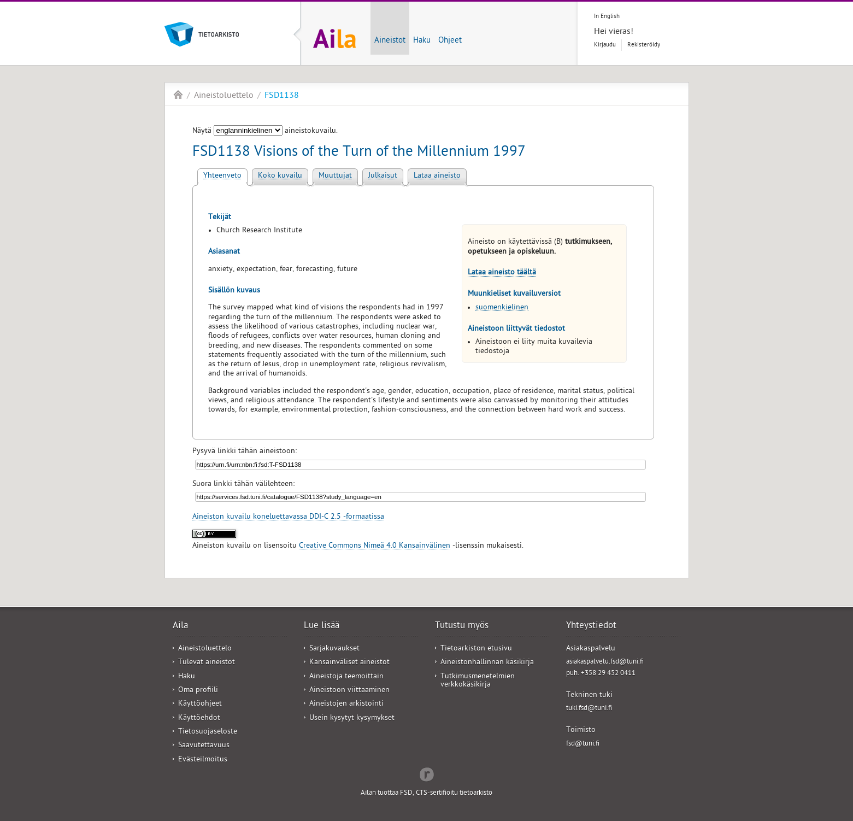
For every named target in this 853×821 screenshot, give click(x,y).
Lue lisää (321, 626)
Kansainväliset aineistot (349, 662)
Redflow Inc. (426, 773)
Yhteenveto (222, 176)
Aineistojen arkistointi (346, 704)
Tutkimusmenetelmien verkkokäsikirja (477, 681)
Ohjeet (450, 41)
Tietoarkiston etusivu (476, 649)
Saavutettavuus (204, 745)
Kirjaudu (605, 45)
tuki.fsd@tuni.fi (589, 709)
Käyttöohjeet (200, 704)
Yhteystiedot (591, 626)
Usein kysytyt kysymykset (352, 718)
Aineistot (389, 41)
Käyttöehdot (199, 718)
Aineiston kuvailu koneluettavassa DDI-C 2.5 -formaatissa (288, 517)
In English (607, 17)
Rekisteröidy (643, 45)
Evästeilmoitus (202, 760)
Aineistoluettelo (224, 96)
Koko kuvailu (280, 176)
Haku (422, 41)
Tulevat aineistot (206, 662)
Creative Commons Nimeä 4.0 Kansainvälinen (374, 546)
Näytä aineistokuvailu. (265, 131)
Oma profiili (198, 690)
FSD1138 (281, 96)
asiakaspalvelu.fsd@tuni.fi (605, 662)
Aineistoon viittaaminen (349, 690)
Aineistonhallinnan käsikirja (487, 662)
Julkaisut (382, 176)
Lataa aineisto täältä (502, 273)
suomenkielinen (501, 308)
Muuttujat (335, 176)
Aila (178, 94)
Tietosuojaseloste (207, 732)
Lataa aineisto (437, 176)
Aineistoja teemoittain (346, 677)
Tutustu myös (462, 626)
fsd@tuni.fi (582, 744)
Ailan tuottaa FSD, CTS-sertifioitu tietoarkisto (426, 793)
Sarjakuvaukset (334, 649)
